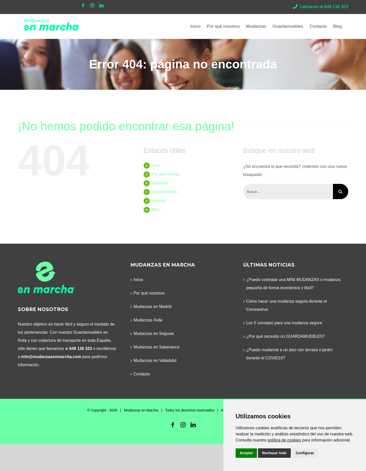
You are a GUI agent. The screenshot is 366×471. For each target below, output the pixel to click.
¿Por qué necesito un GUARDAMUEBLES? (285, 336)
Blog (155, 210)
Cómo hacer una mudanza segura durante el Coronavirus (286, 305)
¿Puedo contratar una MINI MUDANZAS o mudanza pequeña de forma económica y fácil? (293, 283)
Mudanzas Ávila (147, 320)
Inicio (156, 165)
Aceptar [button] (246, 453)
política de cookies (284, 440)
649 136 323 (80, 348)
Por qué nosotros (165, 174)
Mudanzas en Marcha (141, 410)
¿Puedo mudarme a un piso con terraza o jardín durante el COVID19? (289, 354)
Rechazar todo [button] (274, 453)
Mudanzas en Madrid (152, 306)
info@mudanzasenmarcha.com (51, 357)
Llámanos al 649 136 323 (320, 6)
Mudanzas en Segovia (153, 333)
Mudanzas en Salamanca (156, 347)
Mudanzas (160, 183)
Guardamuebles (164, 192)
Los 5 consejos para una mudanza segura (284, 323)
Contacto (159, 201)
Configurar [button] (305, 453)
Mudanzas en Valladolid (154, 360)
